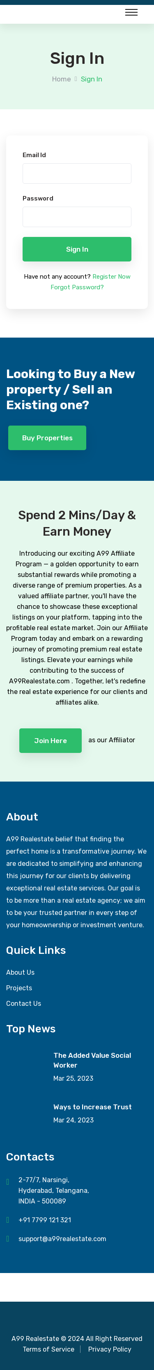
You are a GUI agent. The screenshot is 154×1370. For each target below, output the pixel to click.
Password (38, 198)
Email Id (34, 155)
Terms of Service (48, 1349)
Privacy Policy (109, 1349)
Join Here (50, 741)
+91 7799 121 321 (44, 1220)
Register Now (111, 276)
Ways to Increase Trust (92, 1107)
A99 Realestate (35, 1339)
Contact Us (23, 1003)
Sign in (77, 249)
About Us (20, 972)
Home (61, 79)
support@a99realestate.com (62, 1239)
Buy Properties (47, 438)
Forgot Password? (77, 287)
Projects (19, 988)
